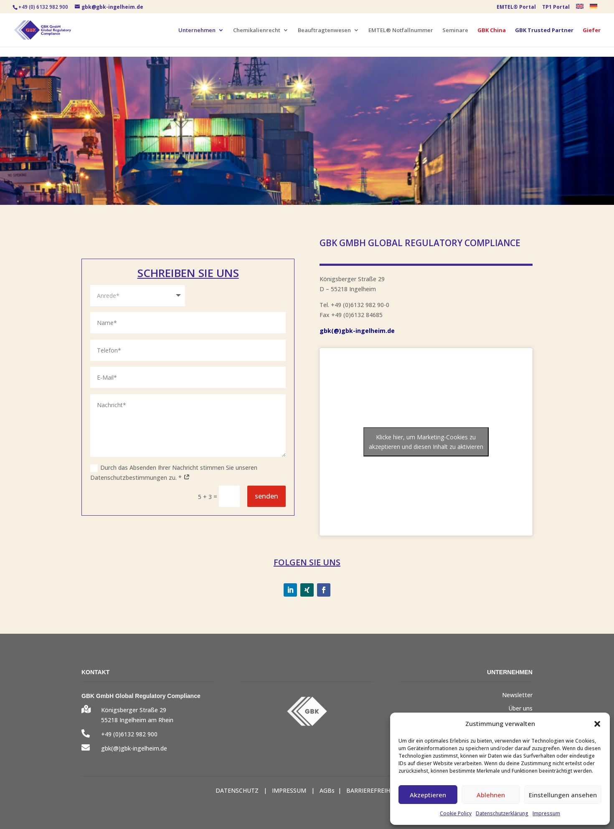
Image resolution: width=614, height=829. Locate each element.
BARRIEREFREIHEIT (372, 790)
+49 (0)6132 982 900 (129, 734)
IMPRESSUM (289, 790)
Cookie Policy (456, 813)
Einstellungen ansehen (563, 795)
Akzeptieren (428, 795)
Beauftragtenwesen (324, 30)
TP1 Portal (556, 7)
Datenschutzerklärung (502, 813)
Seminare (455, 30)
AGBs (327, 790)
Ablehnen (491, 795)
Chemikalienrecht (256, 30)
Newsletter (517, 695)
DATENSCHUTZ (237, 790)
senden (266, 496)
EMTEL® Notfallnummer (400, 30)
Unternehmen (197, 30)
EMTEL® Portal (516, 7)
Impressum (546, 813)
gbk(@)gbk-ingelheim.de (357, 331)
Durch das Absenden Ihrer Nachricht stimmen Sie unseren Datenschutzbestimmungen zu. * (173, 472)
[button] (597, 724)
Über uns (520, 708)
